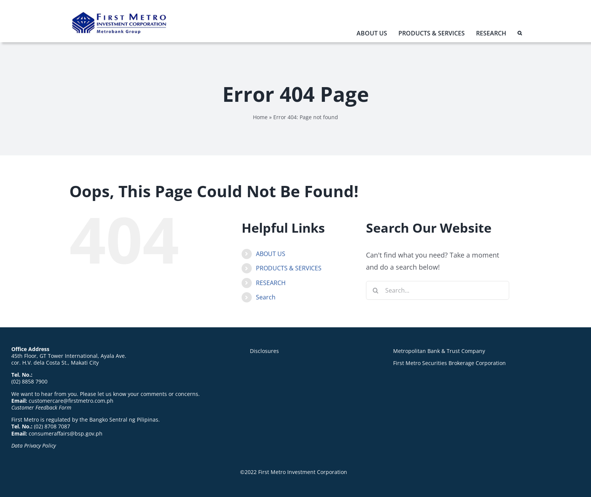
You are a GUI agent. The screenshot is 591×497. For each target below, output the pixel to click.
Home (260, 117)
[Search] (375, 290)
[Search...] (437, 290)
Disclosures (264, 350)
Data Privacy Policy (33, 445)
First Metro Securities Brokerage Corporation (449, 363)
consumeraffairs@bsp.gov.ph (66, 433)
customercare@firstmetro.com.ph (71, 400)
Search (266, 297)
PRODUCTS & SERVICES (289, 268)
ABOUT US (270, 254)
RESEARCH (271, 283)
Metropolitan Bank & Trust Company (439, 350)
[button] (520, 35)
